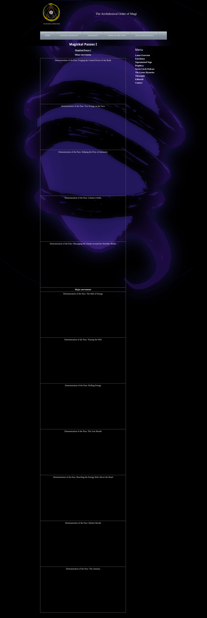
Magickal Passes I (83, 50)
